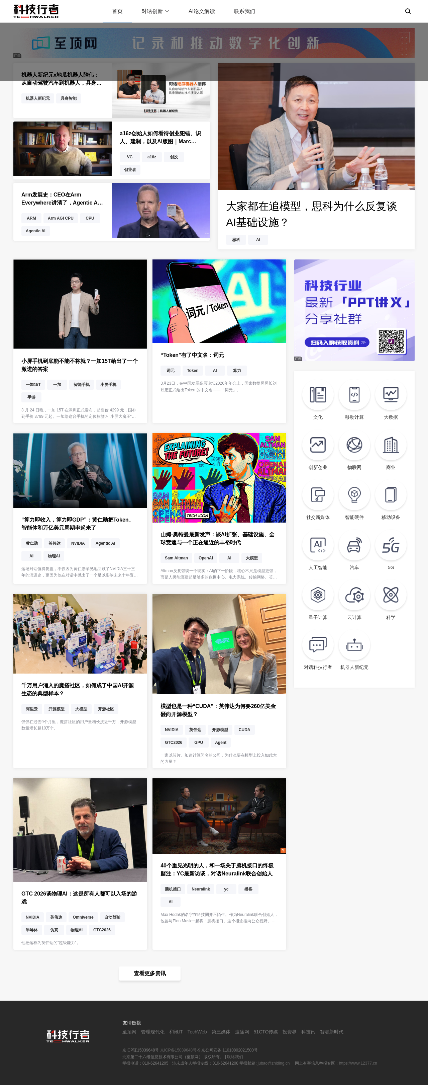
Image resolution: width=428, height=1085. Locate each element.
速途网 (242, 1031)
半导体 (32, 930)
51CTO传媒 (266, 1031)
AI (258, 239)
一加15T (33, 384)
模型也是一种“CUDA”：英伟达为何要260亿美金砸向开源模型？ (218, 710)
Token (192, 370)
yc (226, 889)
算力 (237, 370)
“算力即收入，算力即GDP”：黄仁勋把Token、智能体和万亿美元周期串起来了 (77, 524)
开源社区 (106, 709)
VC (130, 157)
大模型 (252, 558)
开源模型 (56, 709)
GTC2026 (173, 742)
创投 (174, 157)
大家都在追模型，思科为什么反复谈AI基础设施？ (311, 214)
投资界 (290, 1031)
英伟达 (54, 543)
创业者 (130, 169)
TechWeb (197, 1031)
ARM (31, 218)
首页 (117, 11)
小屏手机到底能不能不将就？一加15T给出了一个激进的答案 (79, 365)
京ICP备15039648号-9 (180, 1050)
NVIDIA (78, 543)
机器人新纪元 (38, 98)
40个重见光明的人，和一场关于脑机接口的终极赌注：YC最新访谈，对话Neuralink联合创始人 (217, 869)
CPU (90, 218)
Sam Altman (176, 558)
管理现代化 (153, 1031)
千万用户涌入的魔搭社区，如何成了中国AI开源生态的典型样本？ (77, 689)
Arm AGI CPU (61, 218)
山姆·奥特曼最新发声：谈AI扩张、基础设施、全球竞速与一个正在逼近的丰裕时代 (217, 538)
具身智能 (69, 98)
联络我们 (235, 1057)
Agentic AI (35, 231)
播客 (248, 889)
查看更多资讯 (150, 973)
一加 (57, 384)
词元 (171, 370)
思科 (236, 239)
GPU (198, 742)
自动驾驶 (112, 917)
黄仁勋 (32, 543)
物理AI (54, 556)
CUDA (244, 729)
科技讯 (308, 1031)
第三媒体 (221, 1031)
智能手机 (82, 384)
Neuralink (201, 889)
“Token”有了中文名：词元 (192, 355)
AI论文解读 (202, 11)
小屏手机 (108, 384)
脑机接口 (173, 889)
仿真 (54, 930)
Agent (220, 742)
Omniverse (83, 917)
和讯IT (176, 1031)
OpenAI (206, 558)
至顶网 (129, 1031)
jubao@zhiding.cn (274, 1063)
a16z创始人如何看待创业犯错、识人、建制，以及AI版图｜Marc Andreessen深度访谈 (160, 138)
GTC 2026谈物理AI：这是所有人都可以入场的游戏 (79, 898)
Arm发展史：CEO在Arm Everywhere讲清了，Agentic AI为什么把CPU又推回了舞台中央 (60, 199)
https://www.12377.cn (358, 1063)
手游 (31, 397)
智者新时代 (331, 1031)
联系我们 (244, 11)
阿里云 (32, 709)
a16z (151, 157)
